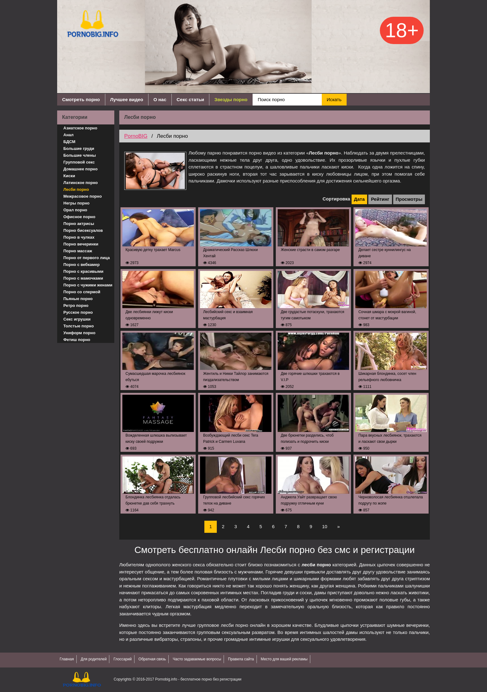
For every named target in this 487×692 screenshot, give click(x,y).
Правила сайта (241, 659)
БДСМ (69, 141)
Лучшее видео (126, 99)
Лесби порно (76, 189)
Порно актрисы (78, 223)
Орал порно (75, 210)
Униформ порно (79, 332)
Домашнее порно (80, 169)
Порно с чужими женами (87, 285)
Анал (68, 135)
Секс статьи (190, 99)
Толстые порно (78, 326)
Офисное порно (79, 216)
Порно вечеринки (80, 244)
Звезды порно (230, 99)
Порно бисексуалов (83, 230)
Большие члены (79, 155)
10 (324, 526)
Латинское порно (80, 182)
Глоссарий (122, 659)
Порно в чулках (78, 237)
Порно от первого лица (86, 257)
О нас (159, 99)
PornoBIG (136, 136)
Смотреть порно (81, 99)
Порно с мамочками (83, 278)
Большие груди (78, 148)
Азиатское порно (80, 128)
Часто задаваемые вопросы (197, 659)
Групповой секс (79, 162)
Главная (67, 659)
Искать (334, 99)
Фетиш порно (76, 339)
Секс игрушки (77, 319)
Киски (69, 175)
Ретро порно (76, 305)
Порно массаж (77, 251)
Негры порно (76, 203)
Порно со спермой (81, 292)
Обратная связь (152, 659)
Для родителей (94, 659)
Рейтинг (380, 199)
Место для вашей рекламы (284, 659)
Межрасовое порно (82, 196)
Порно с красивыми (83, 271)
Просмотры (409, 199)
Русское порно (78, 312)
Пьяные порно (78, 298)
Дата (359, 199)
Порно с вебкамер (81, 264)
